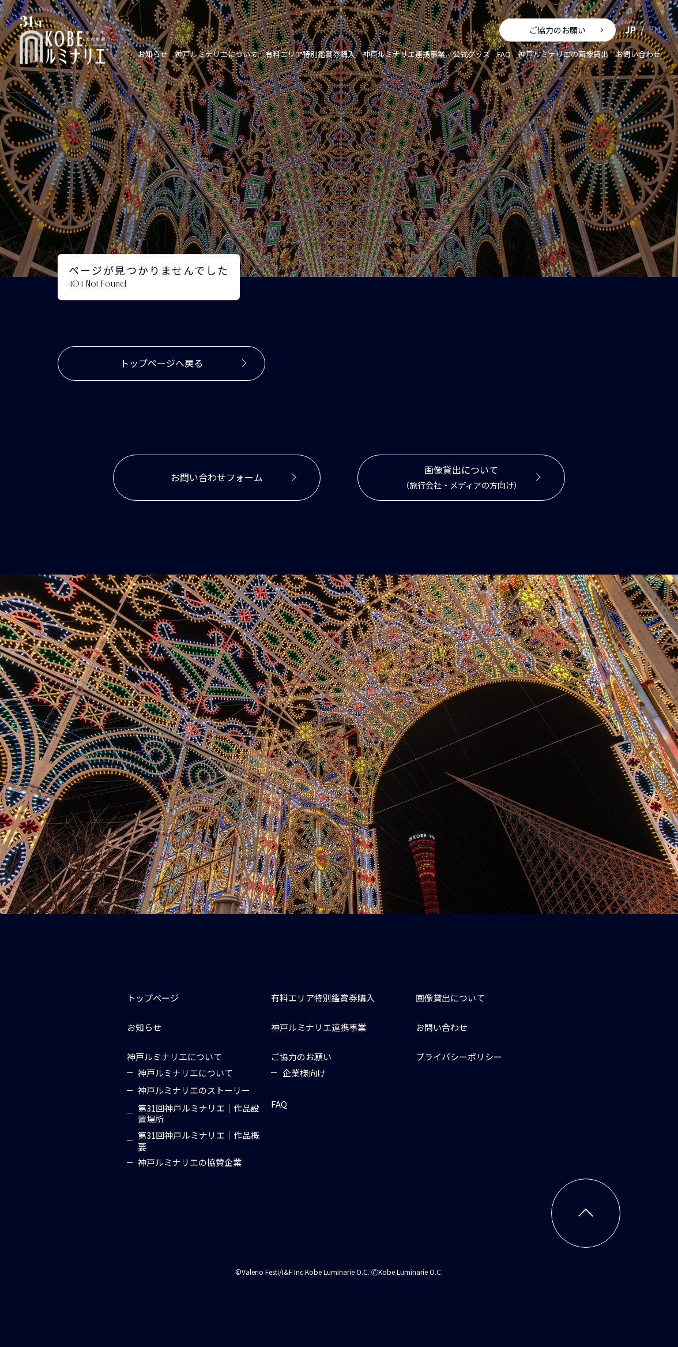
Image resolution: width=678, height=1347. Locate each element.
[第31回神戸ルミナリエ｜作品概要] (200, 1140)
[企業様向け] (304, 1073)
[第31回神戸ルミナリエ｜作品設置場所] (200, 1113)
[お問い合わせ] (442, 1027)
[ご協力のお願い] (301, 1056)
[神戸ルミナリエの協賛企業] (190, 1162)
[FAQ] (279, 1104)
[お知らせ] (144, 1027)
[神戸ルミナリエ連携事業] (318, 1027)
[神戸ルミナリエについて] (174, 1056)
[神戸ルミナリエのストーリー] (194, 1090)
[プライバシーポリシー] (459, 1056)
